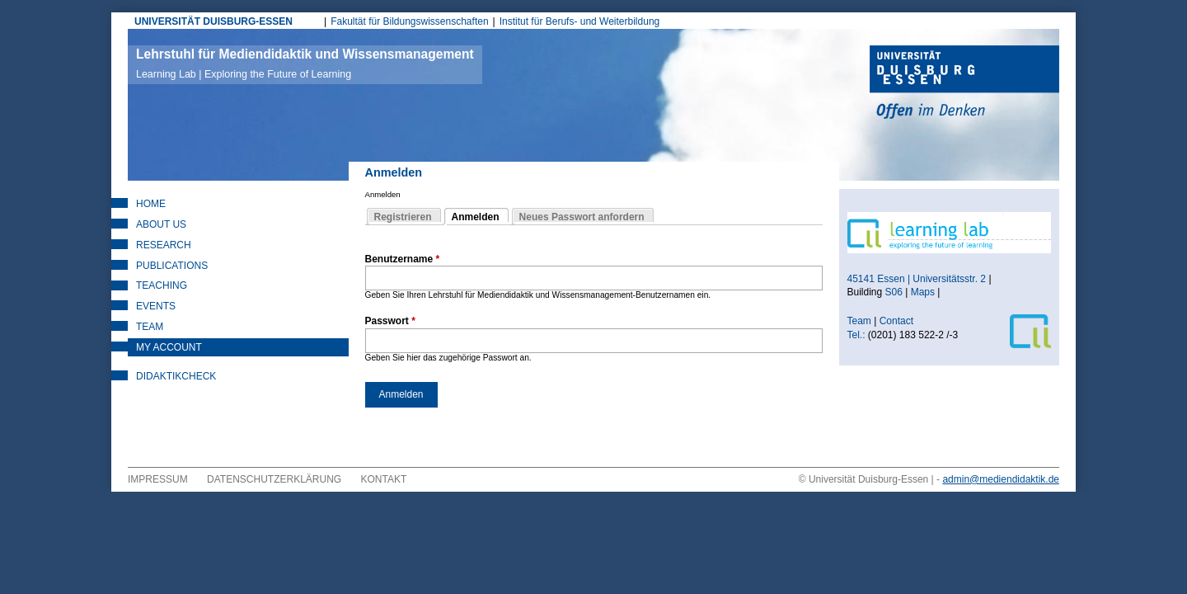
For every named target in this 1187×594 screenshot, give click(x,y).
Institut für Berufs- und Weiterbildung (580, 21)
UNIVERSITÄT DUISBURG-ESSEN (213, 21)
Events (156, 306)
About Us (161, 224)
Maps (923, 292)
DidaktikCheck (176, 376)
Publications (172, 265)
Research (163, 245)
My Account (169, 347)
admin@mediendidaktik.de (1000, 479)
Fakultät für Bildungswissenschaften (409, 21)
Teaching (161, 285)
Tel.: (856, 335)
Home (151, 204)
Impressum (158, 479)
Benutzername (402, 259)
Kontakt (384, 479)
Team (149, 326)
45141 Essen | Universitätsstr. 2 (917, 279)
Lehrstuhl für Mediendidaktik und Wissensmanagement (305, 63)
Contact (898, 321)
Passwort (390, 321)
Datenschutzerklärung (274, 479)
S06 (894, 292)
